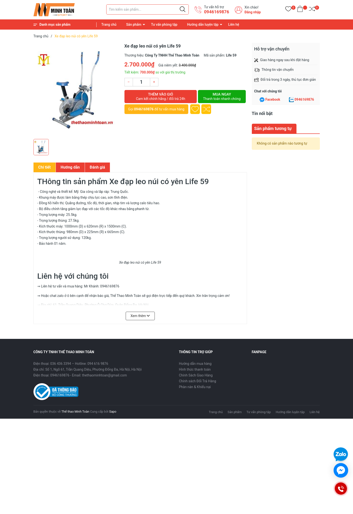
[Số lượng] (141, 82)
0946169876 (216, 11)
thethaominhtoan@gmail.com (104, 375)
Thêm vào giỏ (161, 96)
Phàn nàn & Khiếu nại (195, 387)
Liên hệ (233, 24)
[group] (76, 90)
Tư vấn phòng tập (164, 24)
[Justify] (182, 9)
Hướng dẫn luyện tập (202, 24)
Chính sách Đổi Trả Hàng (197, 381)
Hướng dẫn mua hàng (195, 364)
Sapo (112, 411)
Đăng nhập (253, 12)
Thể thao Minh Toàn (75, 411)
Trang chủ (108, 24)
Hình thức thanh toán (195, 369)
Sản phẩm (133, 24)
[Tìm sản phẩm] (148, 9)
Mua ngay (221, 96)
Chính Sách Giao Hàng (196, 375)
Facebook (272, 99)
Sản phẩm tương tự (273, 128)
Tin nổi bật (262, 113)
